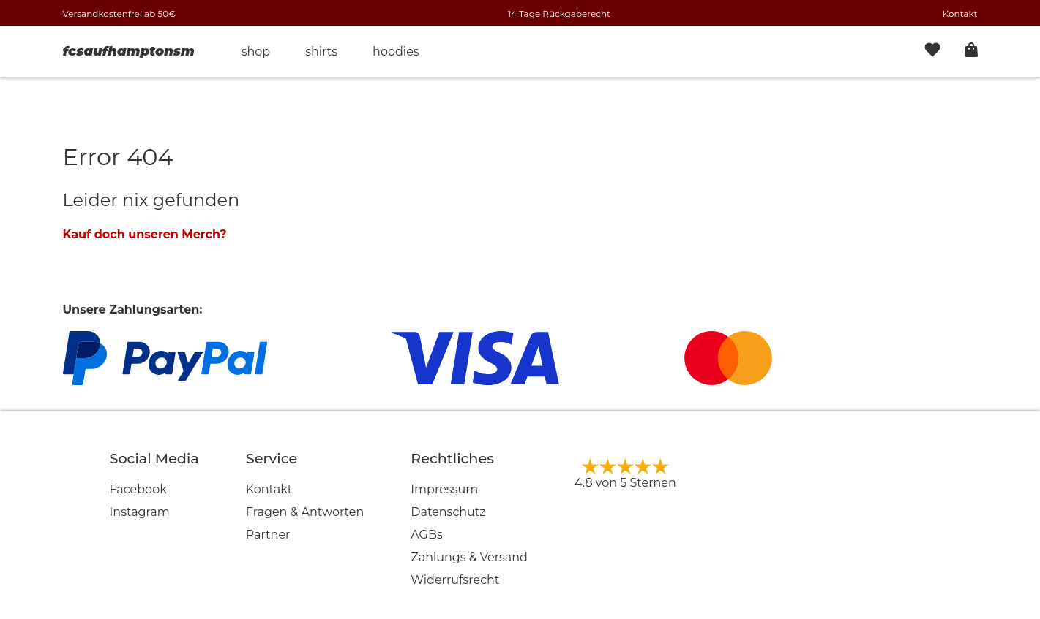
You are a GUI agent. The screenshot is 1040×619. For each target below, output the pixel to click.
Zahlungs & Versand (469, 557)
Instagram (140, 512)
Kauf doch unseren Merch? (145, 234)
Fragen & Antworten (305, 512)
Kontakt (960, 13)
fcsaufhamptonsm (129, 51)
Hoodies (396, 51)
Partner (268, 535)
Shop (256, 51)
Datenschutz (448, 512)
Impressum (444, 489)
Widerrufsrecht (455, 580)
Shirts (321, 51)
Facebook (138, 489)
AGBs (427, 535)
